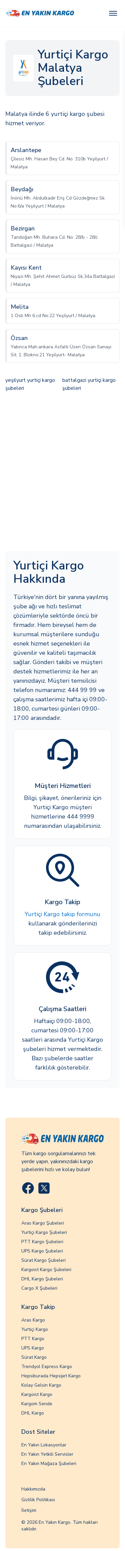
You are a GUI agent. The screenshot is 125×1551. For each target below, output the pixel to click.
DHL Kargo (32, 1413)
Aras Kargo (33, 1320)
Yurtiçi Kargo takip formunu (62, 914)
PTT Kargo (32, 1339)
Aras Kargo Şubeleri (42, 1223)
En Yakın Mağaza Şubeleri (48, 1463)
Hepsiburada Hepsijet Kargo (51, 1376)
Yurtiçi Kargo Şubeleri (44, 1232)
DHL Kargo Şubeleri (42, 1279)
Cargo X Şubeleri (39, 1288)
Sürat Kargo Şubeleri (43, 1260)
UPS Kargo (32, 1348)
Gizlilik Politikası (38, 1500)
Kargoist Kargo (36, 1394)
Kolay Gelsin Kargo (41, 1385)
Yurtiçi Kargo (34, 1329)
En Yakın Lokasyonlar (43, 1445)
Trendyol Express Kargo (46, 1366)
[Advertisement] (62, 472)
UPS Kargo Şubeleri (42, 1251)
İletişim (28, 1510)
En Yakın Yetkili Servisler (47, 1454)
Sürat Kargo (34, 1357)
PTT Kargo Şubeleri (42, 1242)
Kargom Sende (36, 1404)
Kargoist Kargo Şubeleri (46, 1269)
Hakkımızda (33, 1489)
